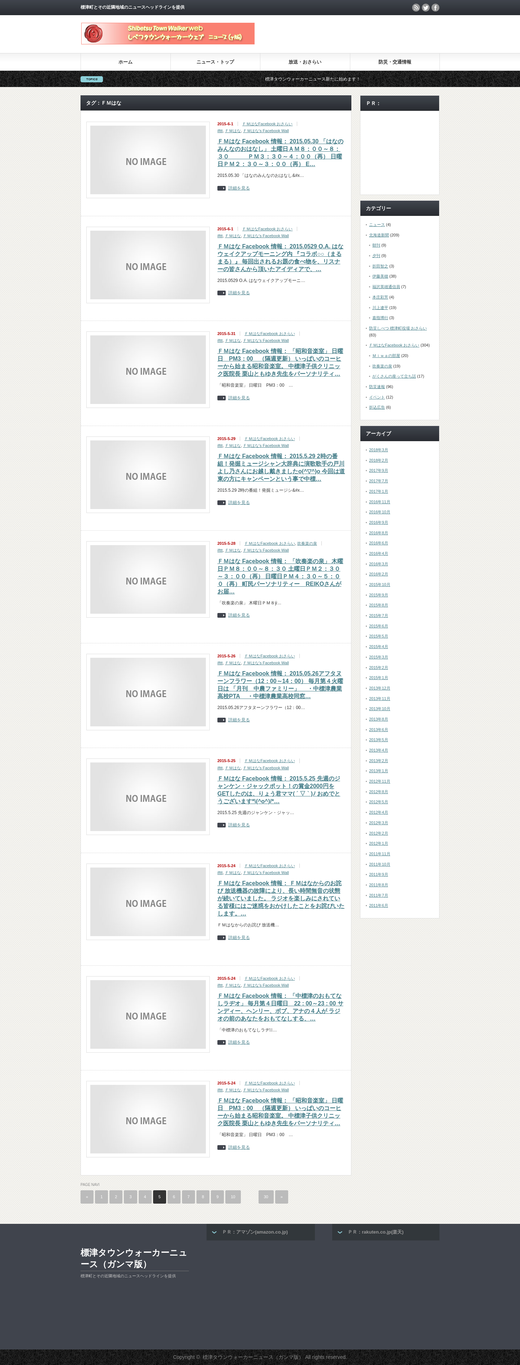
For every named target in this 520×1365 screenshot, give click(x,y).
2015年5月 (378, 636)
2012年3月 (378, 823)
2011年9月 (378, 874)
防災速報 (377, 386)
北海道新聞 (379, 235)
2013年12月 (379, 688)
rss (416, 8)
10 (233, 1197)
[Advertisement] (354, 34)
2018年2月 (378, 460)
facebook (435, 8)
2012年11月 (379, 781)
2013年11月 (379, 698)
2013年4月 (378, 750)
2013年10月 (379, 709)
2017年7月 (378, 481)
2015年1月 (378, 677)
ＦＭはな (233, 131)
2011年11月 (379, 854)
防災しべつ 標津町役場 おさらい (398, 328)
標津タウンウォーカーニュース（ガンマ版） (134, 1258)
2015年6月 (378, 626)
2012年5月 (378, 802)
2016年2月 (378, 574)
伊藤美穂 (380, 276)
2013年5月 (378, 740)
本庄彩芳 (380, 297)
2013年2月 (378, 760)
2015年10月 (379, 584)
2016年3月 (378, 564)
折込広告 (377, 407)
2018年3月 (378, 450)
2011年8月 (378, 885)
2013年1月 (378, 771)
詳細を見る (239, 188)
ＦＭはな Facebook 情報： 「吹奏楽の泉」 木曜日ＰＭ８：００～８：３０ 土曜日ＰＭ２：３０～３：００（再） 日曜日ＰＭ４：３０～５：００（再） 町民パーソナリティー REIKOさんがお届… (280, 576)
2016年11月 (379, 502)
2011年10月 (379, 864)
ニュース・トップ (215, 62)
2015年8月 (378, 605)
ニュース (377, 224)
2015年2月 (378, 667)
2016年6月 (378, 543)
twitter (426, 8)
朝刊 (376, 245)
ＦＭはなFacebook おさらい (267, 124)
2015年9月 (378, 595)
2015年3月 (378, 657)
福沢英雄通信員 (386, 286)
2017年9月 (378, 470)
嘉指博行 (380, 318)
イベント (377, 397)
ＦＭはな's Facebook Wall (266, 131)
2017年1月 (378, 491)
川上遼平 (380, 307)
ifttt (220, 131)
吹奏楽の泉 (307, 543)
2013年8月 (378, 719)
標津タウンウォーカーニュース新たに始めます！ (332, 79)
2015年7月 (378, 615)
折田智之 (380, 266)
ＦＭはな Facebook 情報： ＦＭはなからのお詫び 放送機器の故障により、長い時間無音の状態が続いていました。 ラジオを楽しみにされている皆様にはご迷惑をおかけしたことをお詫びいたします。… (280, 898)
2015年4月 (378, 646)
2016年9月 (378, 522)
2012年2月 (378, 833)
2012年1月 (378, 843)
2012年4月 (378, 812)
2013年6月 (378, 729)
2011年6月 (378, 905)
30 (266, 1197)
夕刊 (376, 255)
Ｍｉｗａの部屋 (386, 355)
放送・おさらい (305, 62)
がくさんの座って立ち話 (394, 376)
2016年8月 (378, 533)
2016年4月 (378, 553)
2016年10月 (379, 512)
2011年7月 (378, 895)
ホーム (125, 62)
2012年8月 (378, 792)
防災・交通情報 (394, 62)
